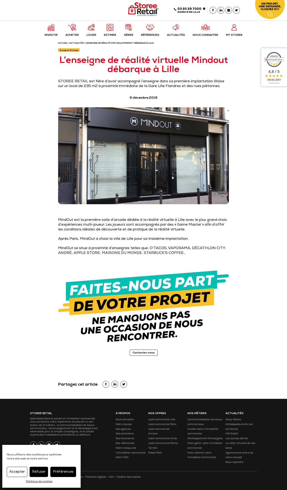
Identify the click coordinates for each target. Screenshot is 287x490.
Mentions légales (95, 477)
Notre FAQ (122, 457)
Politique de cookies (39, 481)
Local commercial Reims (163, 443)
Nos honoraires (125, 438)
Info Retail (232, 434)
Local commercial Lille (161, 419)
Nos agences (123, 429)
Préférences (63, 472)
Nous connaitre (125, 419)
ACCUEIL (63, 43)
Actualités (76, 43)
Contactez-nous (144, 353)
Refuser (39, 472)
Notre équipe (124, 424)
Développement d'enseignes (205, 438)
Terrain (152, 448)
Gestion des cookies (129, 477)
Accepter (17, 472)
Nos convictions (125, 434)
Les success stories (237, 438)
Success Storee (69, 50)
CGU (111, 477)
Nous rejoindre (234, 462)
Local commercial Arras (162, 438)
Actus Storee (233, 419)
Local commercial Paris (162, 424)
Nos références (125, 443)
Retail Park (155, 453)
